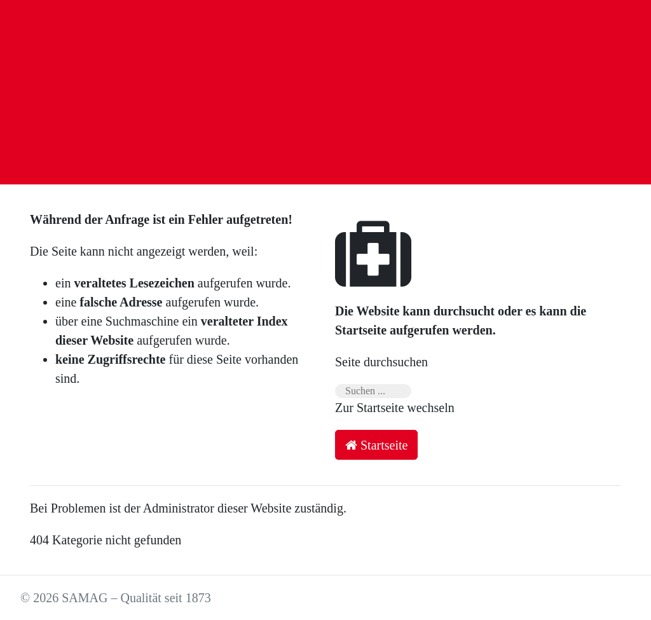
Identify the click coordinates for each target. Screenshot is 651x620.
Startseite (376, 445)
